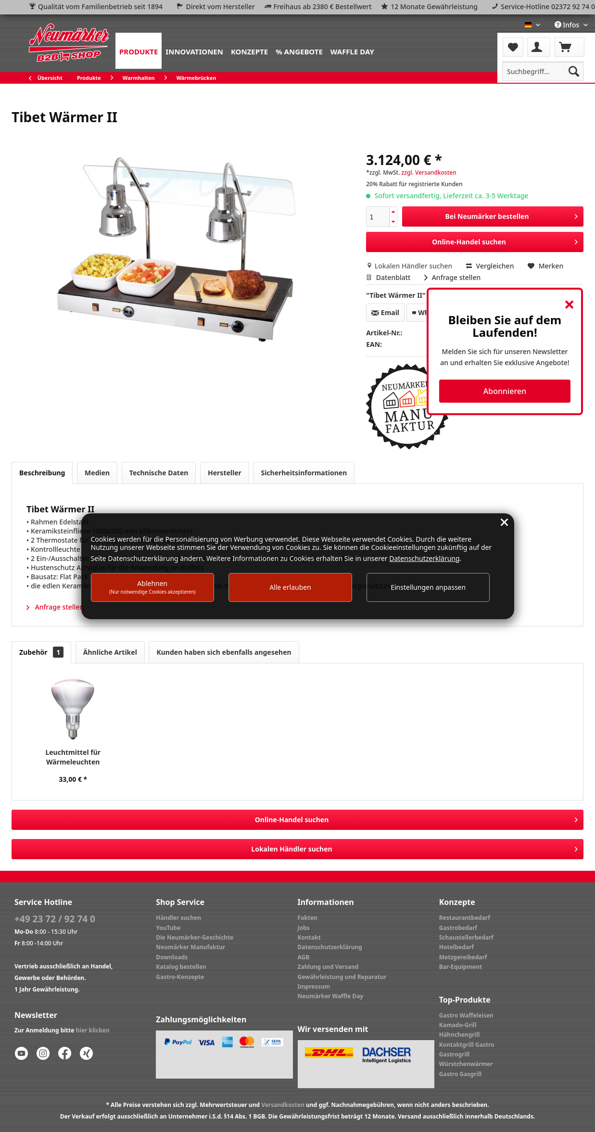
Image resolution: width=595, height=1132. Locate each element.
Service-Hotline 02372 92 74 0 (548, 6)
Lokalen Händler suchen (410, 265)
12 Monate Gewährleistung (434, 6)
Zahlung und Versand (328, 967)
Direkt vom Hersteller (220, 6)
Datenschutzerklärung (330, 947)
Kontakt (309, 937)
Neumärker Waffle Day (331, 996)
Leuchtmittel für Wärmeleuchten (73, 757)
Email (385, 312)
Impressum (314, 986)
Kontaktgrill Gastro (466, 1045)
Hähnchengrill (459, 1034)
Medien (97, 472)
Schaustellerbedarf (466, 937)
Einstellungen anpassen (428, 587)
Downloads (172, 957)
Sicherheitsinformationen (304, 472)
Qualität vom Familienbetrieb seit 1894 (100, 6)
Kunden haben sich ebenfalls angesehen (223, 652)
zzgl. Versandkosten (429, 172)
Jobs (304, 928)
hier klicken (93, 1030)
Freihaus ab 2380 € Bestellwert (323, 6)
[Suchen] (574, 71)
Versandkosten (282, 1105)
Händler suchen (178, 918)
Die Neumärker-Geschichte (194, 937)
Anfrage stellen (452, 277)
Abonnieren (504, 391)
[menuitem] (138, 51)
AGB (304, 957)
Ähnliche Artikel (110, 652)
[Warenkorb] (569, 47)
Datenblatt (389, 277)
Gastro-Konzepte (180, 977)
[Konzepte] (249, 51)
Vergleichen (490, 265)
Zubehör (41, 652)
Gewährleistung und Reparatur (342, 977)
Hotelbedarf (456, 947)
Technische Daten (159, 472)
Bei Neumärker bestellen (511, 215)
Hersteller (224, 472)
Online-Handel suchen (505, 240)
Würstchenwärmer (466, 1064)
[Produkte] (138, 51)
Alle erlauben (290, 587)
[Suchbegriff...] (543, 71)
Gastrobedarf (458, 928)
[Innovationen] (194, 51)
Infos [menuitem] (568, 24)
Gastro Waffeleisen (466, 1015)
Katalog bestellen (181, 967)
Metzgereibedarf (463, 957)
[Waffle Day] (352, 51)
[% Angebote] (299, 51)
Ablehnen (152, 587)
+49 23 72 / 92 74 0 (54, 919)
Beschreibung (42, 472)
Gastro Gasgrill (460, 1074)
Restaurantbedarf (464, 918)
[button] (393, 212)
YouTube (168, 928)
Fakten (307, 918)
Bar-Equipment (460, 967)
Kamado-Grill (458, 1025)
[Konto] (538, 47)
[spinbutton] (377, 216)
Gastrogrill (454, 1054)
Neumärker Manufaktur (190, 947)
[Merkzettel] (513, 47)
